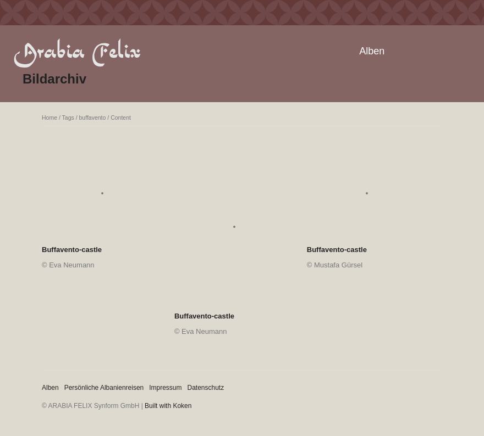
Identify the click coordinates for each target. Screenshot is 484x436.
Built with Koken (168, 406)
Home (49, 117)
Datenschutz (206, 388)
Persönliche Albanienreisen (104, 388)
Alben (371, 51)
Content (121, 117)
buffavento (92, 117)
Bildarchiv (54, 78)
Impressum (165, 388)
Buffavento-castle (72, 249)
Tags (68, 117)
